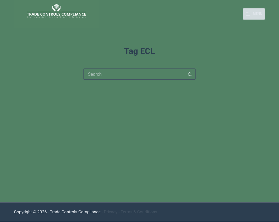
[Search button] (190, 74)
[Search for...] (133, 74)
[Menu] (254, 14)
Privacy (110, 211)
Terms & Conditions (139, 211)
